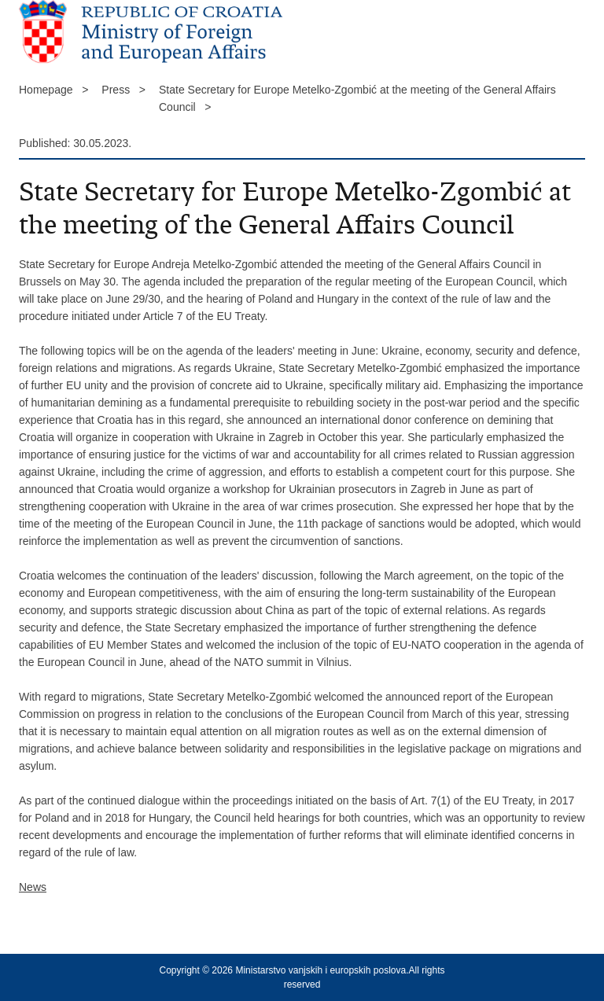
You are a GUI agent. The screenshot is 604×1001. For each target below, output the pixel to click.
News (32, 887)
